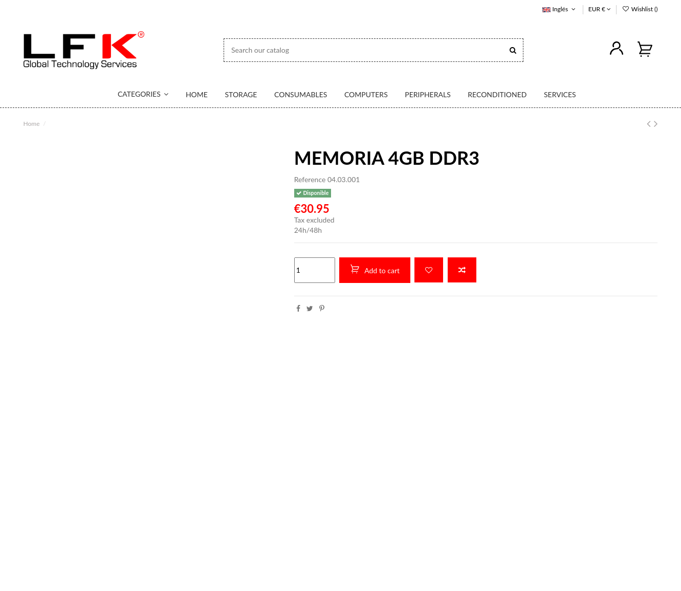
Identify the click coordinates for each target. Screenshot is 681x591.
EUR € (599, 9)
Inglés (559, 9)
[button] (137, 94)
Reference (310, 179)
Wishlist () (639, 9)
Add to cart (375, 270)
